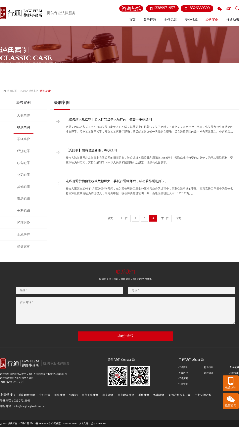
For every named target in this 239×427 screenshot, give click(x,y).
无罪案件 (23, 115)
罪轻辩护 (23, 139)
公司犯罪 (23, 175)
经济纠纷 (23, 222)
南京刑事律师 (90, 395)
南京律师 (108, 395)
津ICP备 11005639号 (40, 423)
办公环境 (183, 372)
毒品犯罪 (23, 198)
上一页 (123, 218)
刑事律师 (59, 395)
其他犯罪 (23, 187)
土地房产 (23, 234)
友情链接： (8, 394)
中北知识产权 (203, 395)
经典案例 (33, 90)
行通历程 (183, 378)
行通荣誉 (183, 384)
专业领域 (234, 367)
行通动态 (232, 19)
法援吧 (73, 395)
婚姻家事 (23, 246)
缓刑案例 (45, 90)
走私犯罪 (23, 210)
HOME (23, 90)
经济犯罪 (23, 151)
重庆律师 (143, 395)
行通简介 (183, 367)
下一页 (164, 218)
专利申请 (44, 395)
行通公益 (209, 372)
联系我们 (234, 372)
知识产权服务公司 (179, 395)
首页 (132, 19)
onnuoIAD (101, 423)
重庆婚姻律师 (26, 395)
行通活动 (209, 367)
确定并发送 (125, 336)
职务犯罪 (23, 163)
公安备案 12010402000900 (64, 423)
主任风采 (170, 19)
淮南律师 (159, 395)
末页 (178, 218)
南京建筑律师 (126, 395)
